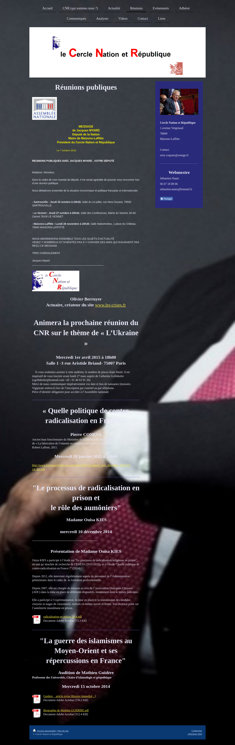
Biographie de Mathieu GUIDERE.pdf (66, 710)
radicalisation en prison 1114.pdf (62, 616)
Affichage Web (195, 734)
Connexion (196, 730)
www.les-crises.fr (110, 304)
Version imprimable (44, 730)
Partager (166, 199)
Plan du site (63, 730)
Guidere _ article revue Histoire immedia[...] (69, 696)
